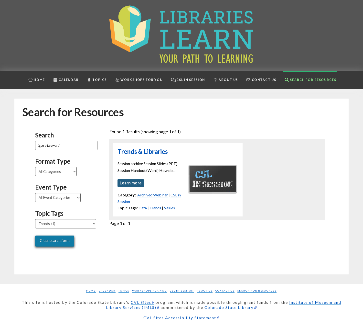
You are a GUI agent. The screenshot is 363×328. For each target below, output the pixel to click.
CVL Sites (141, 302)
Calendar (107, 290)
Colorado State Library (229, 307)
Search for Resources (257, 290)
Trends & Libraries (142, 151)
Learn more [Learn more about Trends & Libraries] (131, 183)
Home (91, 290)
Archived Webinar (152, 195)
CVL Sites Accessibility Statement (179, 317)
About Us (205, 290)
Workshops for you (149, 290)
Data (143, 208)
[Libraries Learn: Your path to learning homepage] (181, 35)
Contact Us (225, 290)
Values (169, 208)
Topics (123, 290)
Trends (155, 208)
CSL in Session (182, 290)
